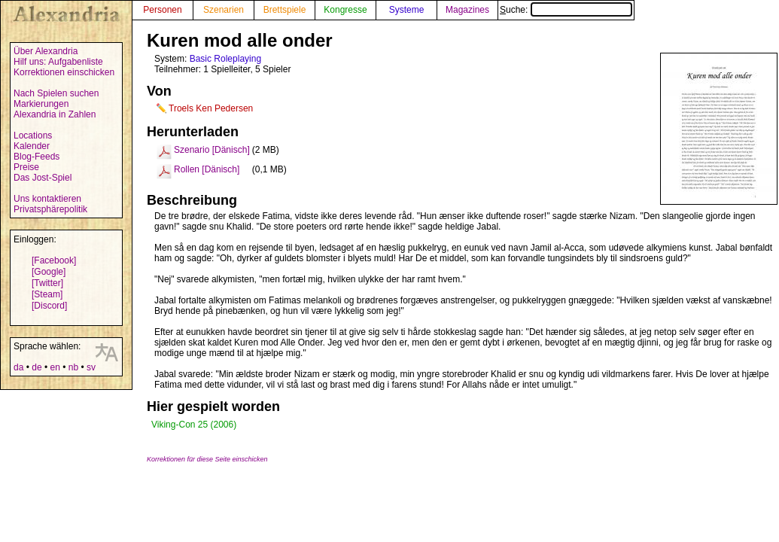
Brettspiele (284, 10)
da (18, 367)
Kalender (32, 146)
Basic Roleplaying (225, 58)
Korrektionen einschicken (64, 72)
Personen (162, 10)
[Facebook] (54, 260)
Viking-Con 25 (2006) (193, 424)
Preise (26, 167)
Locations (33, 135)
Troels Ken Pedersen (211, 108)
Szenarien (223, 10)
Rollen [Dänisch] (206, 169)
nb (73, 367)
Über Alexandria (46, 51)
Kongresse (345, 10)
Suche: (566, 10)
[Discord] (49, 305)
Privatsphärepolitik (50, 209)
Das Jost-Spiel (43, 177)
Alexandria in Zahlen (55, 114)
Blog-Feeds (36, 156)
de (36, 367)
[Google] (48, 271)
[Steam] (47, 294)
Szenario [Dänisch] (212, 150)
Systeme (406, 10)
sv (91, 367)
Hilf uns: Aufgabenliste (58, 61)
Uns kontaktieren (47, 198)
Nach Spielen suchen (56, 93)
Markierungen (41, 104)
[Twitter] (47, 283)
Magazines (467, 10)
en (54, 367)
